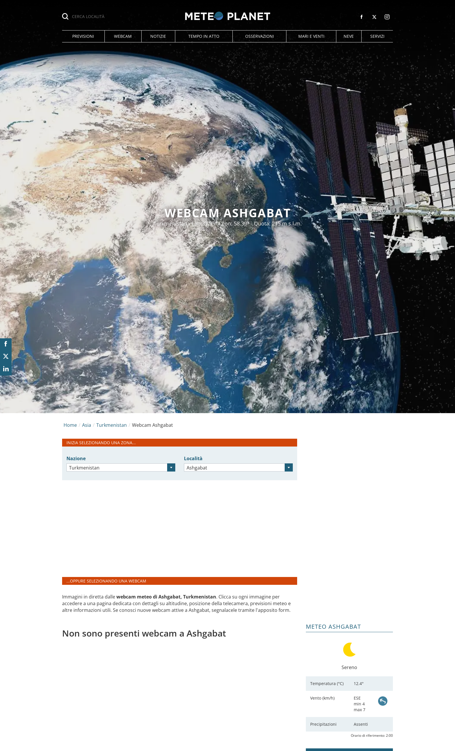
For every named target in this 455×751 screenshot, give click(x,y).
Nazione (76, 458)
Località (193, 458)
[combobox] (120, 467)
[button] (83, 36)
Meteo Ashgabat (333, 626)
